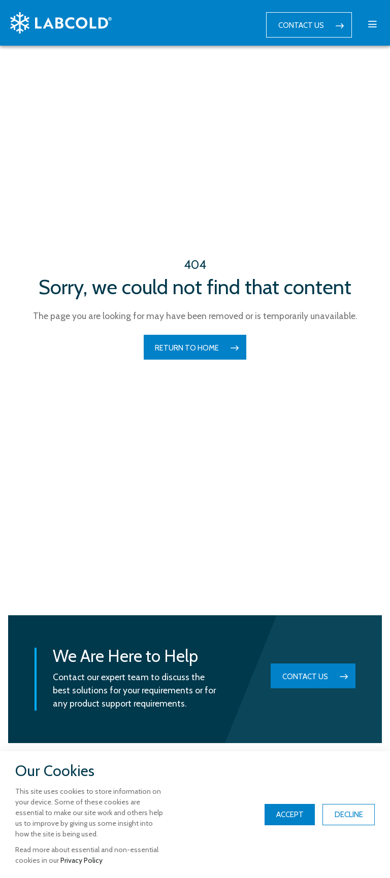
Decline (349, 814)
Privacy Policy (81, 860)
